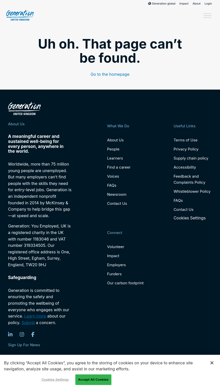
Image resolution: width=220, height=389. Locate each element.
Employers (116, 264)
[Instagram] (22, 334)
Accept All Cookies (93, 379)
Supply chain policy (191, 158)
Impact (183, 3)
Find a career (119, 167)
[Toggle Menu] (207, 15)
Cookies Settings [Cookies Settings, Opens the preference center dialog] (55, 379)
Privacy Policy (186, 149)
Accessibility (185, 167)
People (113, 149)
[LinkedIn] (10, 334)
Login (208, 3)
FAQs (111, 185)
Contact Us (117, 203)
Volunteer (115, 246)
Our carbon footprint (125, 283)
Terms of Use (186, 140)
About (197, 3)
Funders (114, 273)
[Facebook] (33, 334)
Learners (115, 158)
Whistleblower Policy (192, 191)
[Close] (211, 362)
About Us (115, 140)
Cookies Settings (190, 218)
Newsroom (117, 194)
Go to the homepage (109, 74)
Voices (113, 176)
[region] (110, 372)
